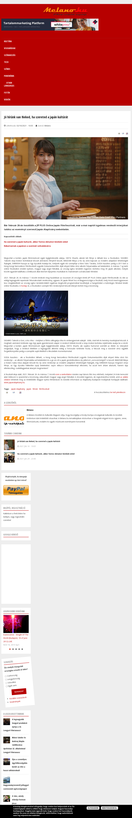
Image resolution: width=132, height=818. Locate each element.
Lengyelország (8, 626)
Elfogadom (93, 808)
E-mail (4, 790)
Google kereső (10, 483)
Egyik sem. (6, 633)
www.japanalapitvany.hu (14, 331)
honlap (24, 234)
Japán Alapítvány (18, 337)
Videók (66, 48)
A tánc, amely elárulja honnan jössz (18, 748)
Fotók (120, 41)
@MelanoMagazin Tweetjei (14, 765)
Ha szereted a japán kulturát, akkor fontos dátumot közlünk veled (36, 190)
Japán (28, 337)
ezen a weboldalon (63, 323)
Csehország (8, 623)
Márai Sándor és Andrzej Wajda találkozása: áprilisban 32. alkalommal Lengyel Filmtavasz (14, 693)
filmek (35, 337)
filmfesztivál (44, 337)
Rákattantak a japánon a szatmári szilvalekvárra (27, 194)
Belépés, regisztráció (14, 456)
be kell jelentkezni (117, 341)
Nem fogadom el (109, 808)
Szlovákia (6, 629)
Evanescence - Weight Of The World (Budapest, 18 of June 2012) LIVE (15, 586)
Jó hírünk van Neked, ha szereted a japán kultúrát (38, 390)
